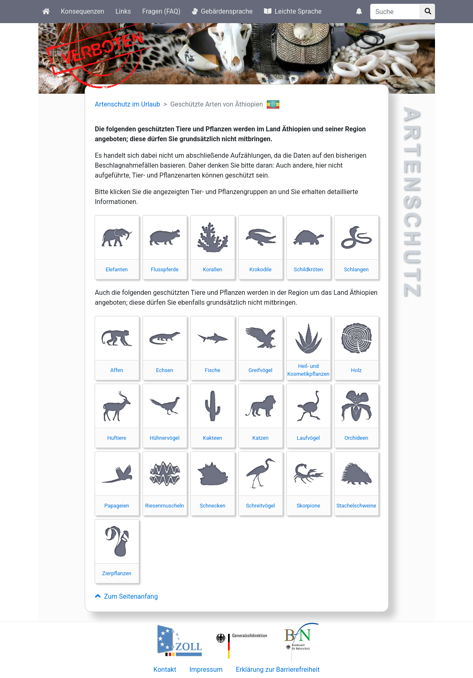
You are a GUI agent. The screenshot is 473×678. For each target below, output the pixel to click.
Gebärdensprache (222, 11)
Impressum (206, 669)
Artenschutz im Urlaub (127, 104)
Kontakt (164, 669)
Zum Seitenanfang (126, 596)
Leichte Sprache (293, 11)
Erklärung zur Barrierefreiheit (278, 669)
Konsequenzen (82, 11)
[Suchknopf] (427, 11)
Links (123, 11)
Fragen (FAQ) (161, 11)
